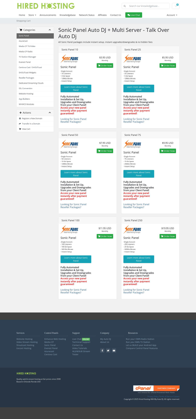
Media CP (49, 342)
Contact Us (115, 14)
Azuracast (49, 351)
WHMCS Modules (26, 104)
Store (31, 14)
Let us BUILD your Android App (141, 345)
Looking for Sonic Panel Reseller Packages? (73, 120)
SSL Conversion (25, 88)
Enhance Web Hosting (55, 339)
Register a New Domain (30, 118)
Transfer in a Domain (29, 124)
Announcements (48, 14)
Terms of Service (166, 396)
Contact (176, 396)
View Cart (24, 129)
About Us (104, 342)
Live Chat (134, 14)
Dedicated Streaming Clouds (31, 83)
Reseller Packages (26, 78)
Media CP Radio (25, 51)
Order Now (105, 65)
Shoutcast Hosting (25, 345)
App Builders (24, 99)
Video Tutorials (79, 348)
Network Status (86, 14)
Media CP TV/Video (27, 46)
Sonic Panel (24, 35)
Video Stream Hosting (27, 342)
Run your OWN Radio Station (140, 339)
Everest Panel (25, 62)
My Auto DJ (105, 339)
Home (22, 14)
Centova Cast (50, 354)
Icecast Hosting (23, 348)
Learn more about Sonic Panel (76, 88)
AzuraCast (23, 41)
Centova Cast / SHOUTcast (30, 67)
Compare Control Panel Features (142, 348)
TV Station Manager (27, 57)
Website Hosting (26, 93)
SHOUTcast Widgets (27, 72)
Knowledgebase (68, 14)
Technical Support (81, 342)
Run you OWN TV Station (138, 342)
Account (171, 14)
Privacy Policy (153, 396)
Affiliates (102, 14)
